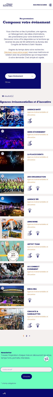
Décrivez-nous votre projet (16, 52)
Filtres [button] (7, 82)
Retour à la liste (11, 72)
